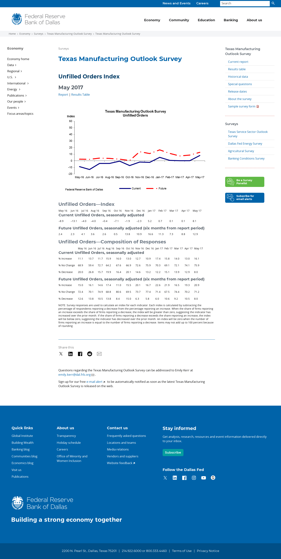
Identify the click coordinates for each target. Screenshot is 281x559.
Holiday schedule (69, 442)
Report (63, 94)
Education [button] (206, 20)
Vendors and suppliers (122, 456)
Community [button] (179, 20)
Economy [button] (152, 20)
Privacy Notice (208, 551)
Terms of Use (182, 551)
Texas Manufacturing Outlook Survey (69, 33)
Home (12, 33)
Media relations (118, 449)
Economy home (18, 59)
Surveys (38, 33)
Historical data (238, 77)
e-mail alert (94, 382)
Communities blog (24, 456)
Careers (202, 3)
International (16, 83)
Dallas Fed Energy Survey (245, 144)
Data (10, 65)
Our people (15, 101)
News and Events (177, 3)
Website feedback (119, 463)
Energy (12, 89)
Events (12, 107)
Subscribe (173, 452)
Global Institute (22, 436)
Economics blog (22, 463)
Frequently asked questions (126, 436)
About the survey (239, 99)
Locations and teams (121, 442)
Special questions (240, 84)
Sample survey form (241, 106)
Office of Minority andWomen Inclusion (72, 458)
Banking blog (21, 449)
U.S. (10, 77)
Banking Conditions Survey (246, 158)
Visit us (16, 470)
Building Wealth (23, 442)
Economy (24, 33)
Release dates (237, 91)
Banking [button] (231, 20)
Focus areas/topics (20, 113)
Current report (238, 62)
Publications (15, 95)
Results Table (80, 94)
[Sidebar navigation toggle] (28, 52)
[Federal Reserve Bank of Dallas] (38, 19)
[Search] (245, 4)
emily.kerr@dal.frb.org (74, 374)
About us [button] (254, 20)
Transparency (66, 436)
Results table (237, 69)
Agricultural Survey (241, 151)
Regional (13, 71)
